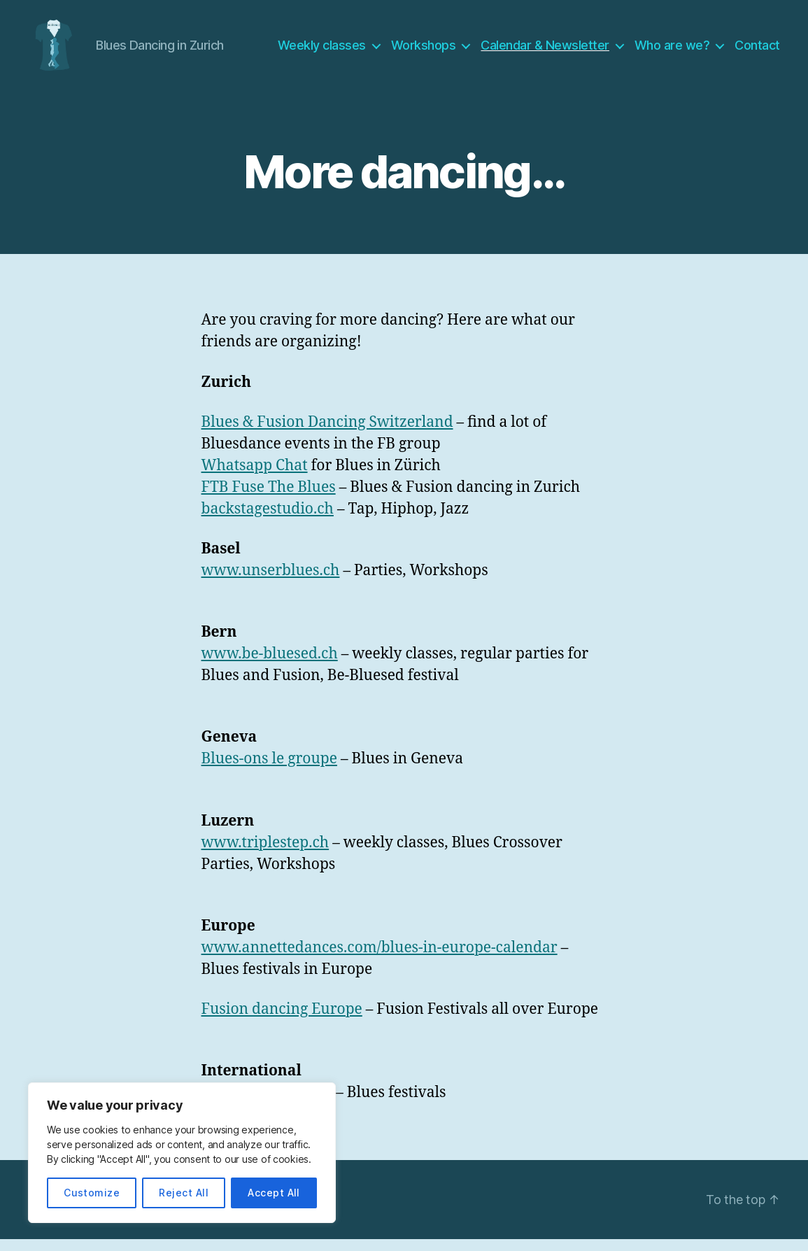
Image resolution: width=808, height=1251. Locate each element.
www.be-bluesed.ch (269, 665)
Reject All (183, 1193)
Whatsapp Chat (254, 476)
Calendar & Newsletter (545, 50)
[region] (182, 1152)
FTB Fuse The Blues (268, 498)
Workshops (423, 50)
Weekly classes (322, 50)
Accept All (274, 1193)
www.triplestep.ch (265, 853)
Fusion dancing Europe (281, 1021)
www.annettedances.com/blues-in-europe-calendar (379, 958)
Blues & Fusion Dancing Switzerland (327, 433)
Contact (757, 50)
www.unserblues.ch (270, 582)
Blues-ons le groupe (269, 770)
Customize (92, 1193)
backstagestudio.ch (267, 520)
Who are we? (672, 50)
